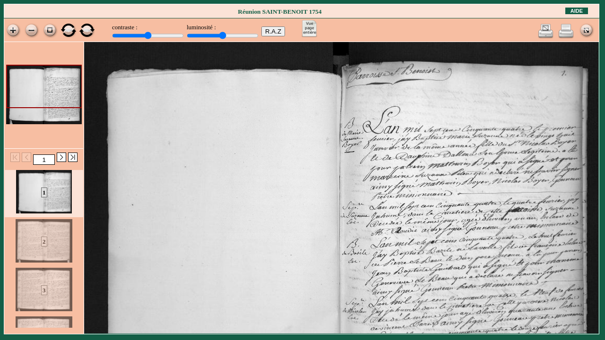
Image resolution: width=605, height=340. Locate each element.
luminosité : (201, 27)
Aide (576, 11)
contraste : (125, 27)
